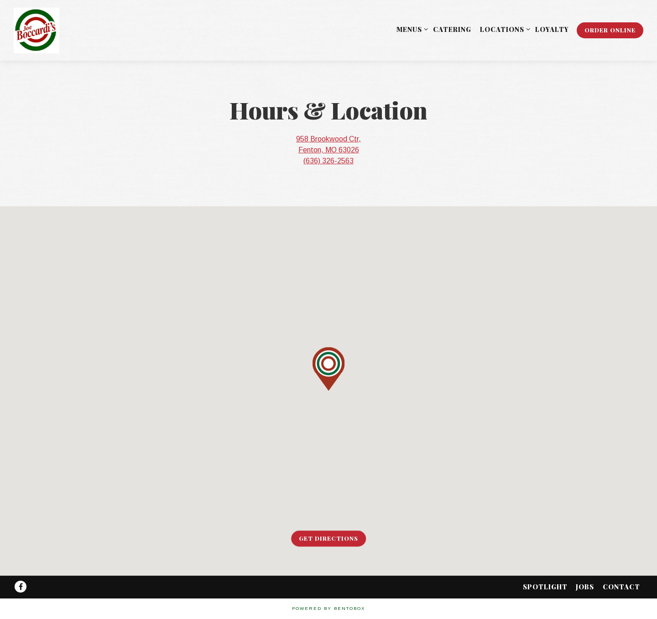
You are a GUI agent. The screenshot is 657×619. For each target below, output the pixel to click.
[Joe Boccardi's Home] (48, 30)
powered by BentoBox (328, 608)
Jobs (585, 586)
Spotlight (545, 586)
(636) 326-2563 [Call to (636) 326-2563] (328, 161)
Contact (621, 586)
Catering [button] (452, 29)
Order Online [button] (610, 30)
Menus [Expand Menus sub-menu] (410, 29)
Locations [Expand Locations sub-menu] (503, 29)
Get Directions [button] (328, 538)
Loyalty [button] (552, 29)
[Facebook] (20, 587)
